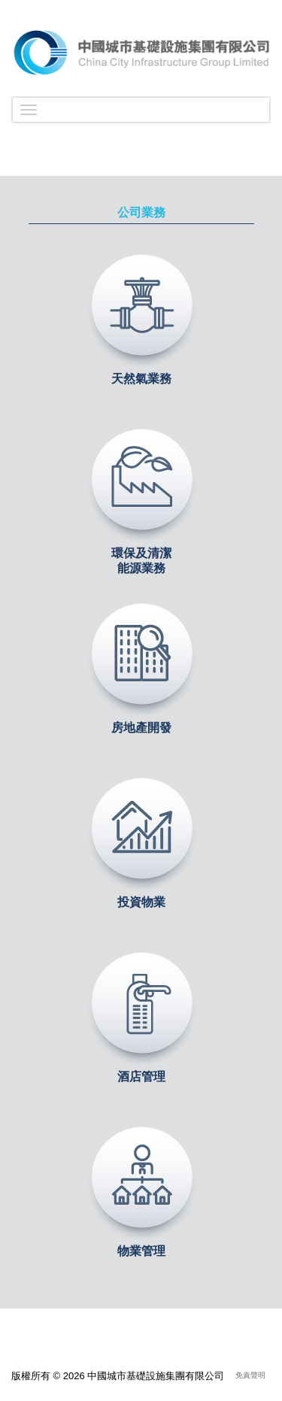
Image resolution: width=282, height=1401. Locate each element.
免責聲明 (250, 1375)
